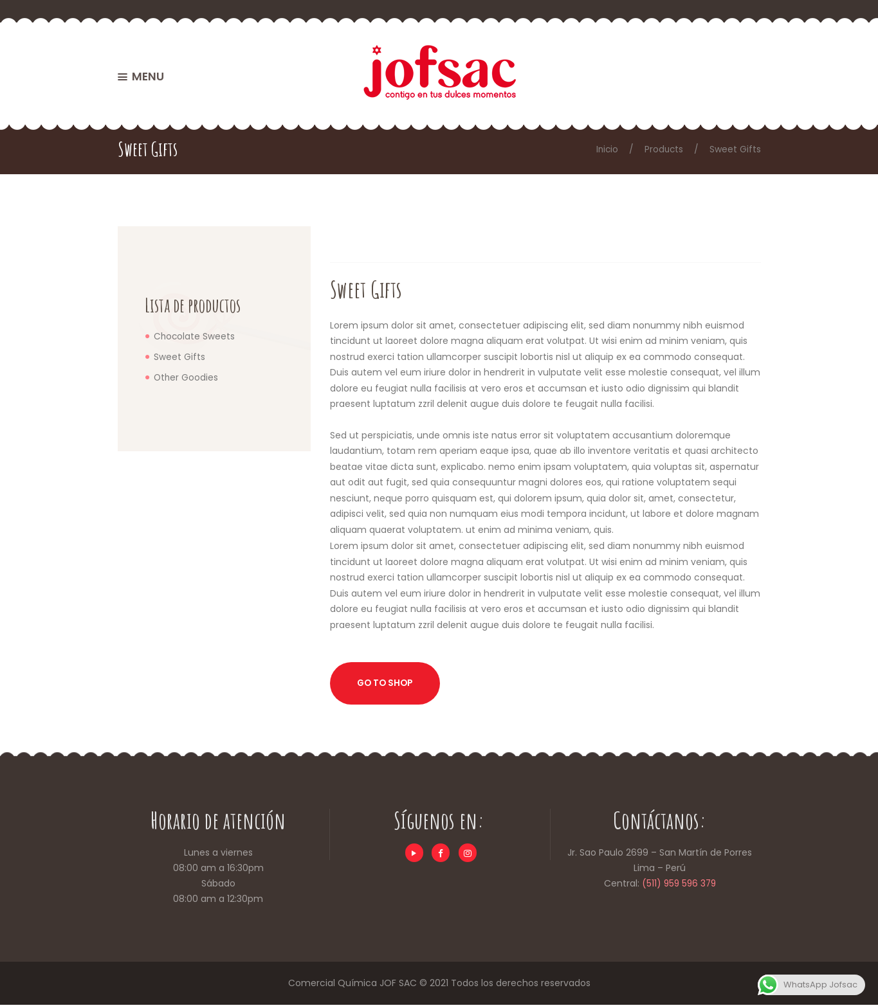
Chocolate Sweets (195, 336)
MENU (148, 79)
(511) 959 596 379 (678, 886)
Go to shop (387, 685)
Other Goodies (186, 376)
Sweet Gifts (179, 356)
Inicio (605, 149)
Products (663, 149)
